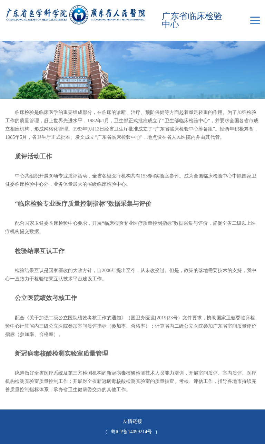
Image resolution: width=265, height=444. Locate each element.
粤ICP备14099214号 (131, 431)
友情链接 (132, 421)
